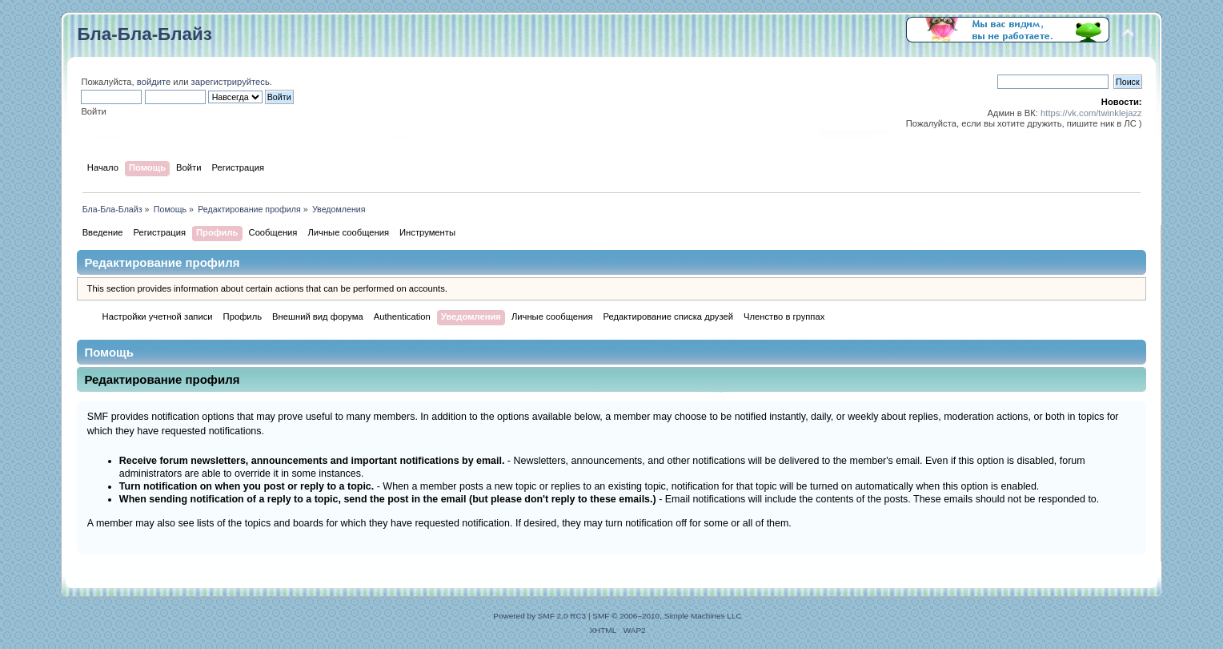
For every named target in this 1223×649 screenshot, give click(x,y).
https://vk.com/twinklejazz (1091, 113)
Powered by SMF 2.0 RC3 (539, 615)
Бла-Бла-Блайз (144, 34)
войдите (153, 82)
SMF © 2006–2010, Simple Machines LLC (666, 615)
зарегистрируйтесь (230, 82)
